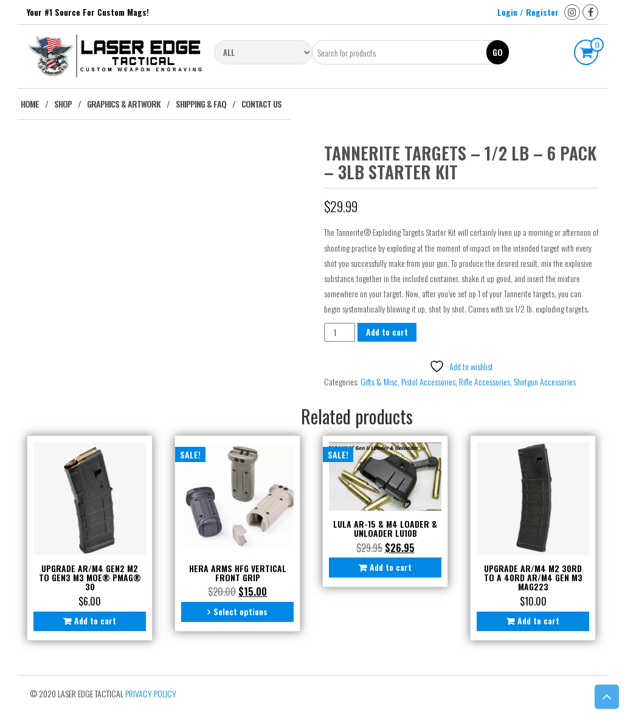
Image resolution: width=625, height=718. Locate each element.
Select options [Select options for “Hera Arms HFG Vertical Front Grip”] (240, 611)
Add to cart (387, 331)
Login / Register (528, 11)
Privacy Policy (150, 693)
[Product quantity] (339, 332)
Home (30, 103)
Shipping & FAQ (201, 103)
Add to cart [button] (95, 620)
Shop (63, 103)
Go (497, 52)
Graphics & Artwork (124, 103)
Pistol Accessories (428, 381)
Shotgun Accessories (545, 381)
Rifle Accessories (484, 381)
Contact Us (261, 103)
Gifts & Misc (379, 381)
